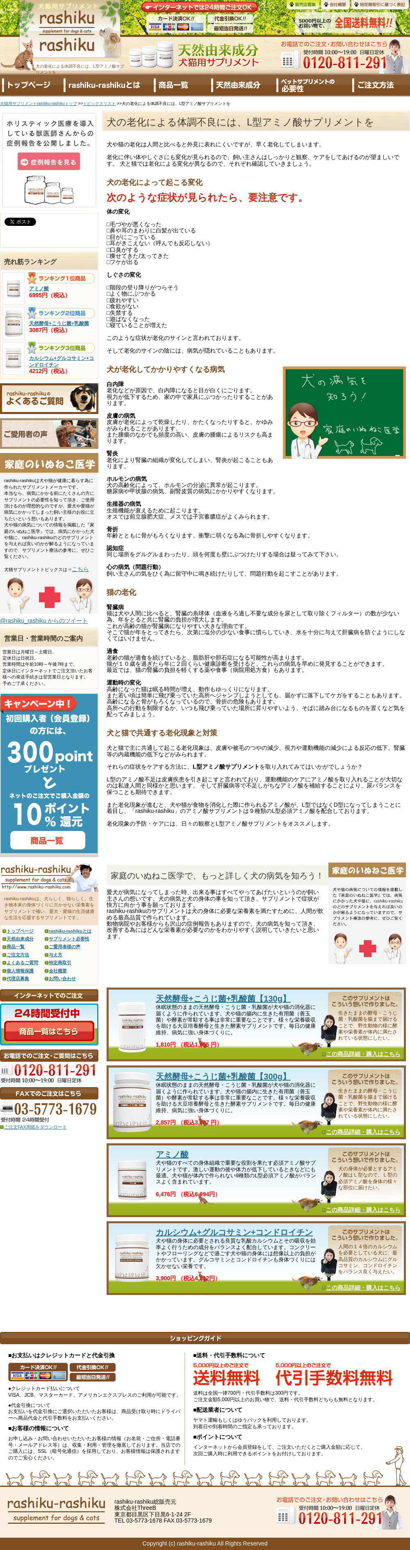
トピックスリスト (99, 103)
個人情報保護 (20, 970)
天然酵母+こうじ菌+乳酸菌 (59, 323)
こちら (80, 569)
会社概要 (58, 970)
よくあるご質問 (22, 962)
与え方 (55, 954)
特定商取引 (60, 962)
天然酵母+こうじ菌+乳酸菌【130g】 (223, 998)
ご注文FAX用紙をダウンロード (35, 1126)
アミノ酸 (172, 1154)
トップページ (20, 931)
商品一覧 (16, 946)
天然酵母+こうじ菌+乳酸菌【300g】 (223, 1076)
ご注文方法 (18, 954)
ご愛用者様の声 (64, 946)
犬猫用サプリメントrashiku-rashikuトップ (38, 103)
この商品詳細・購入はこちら (363, 1054)
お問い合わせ (62, 978)
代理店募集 (18, 978)
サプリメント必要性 (69, 938)
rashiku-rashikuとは (70, 931)
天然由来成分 (20, 938)
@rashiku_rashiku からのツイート (44, 620)
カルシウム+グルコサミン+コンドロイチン (234, 1232)
